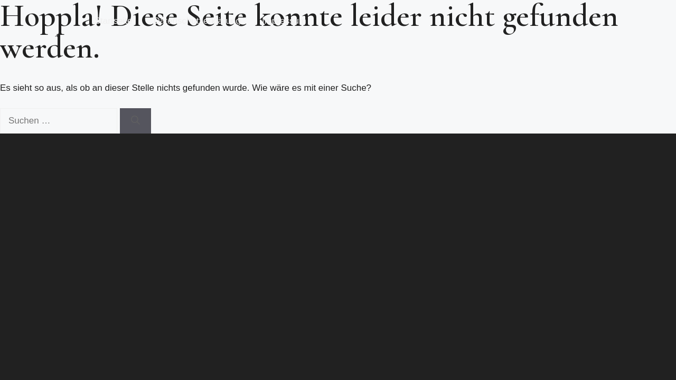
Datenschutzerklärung (197, 21)
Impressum (284, 21)
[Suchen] (135, 121)
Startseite (114, 21)
